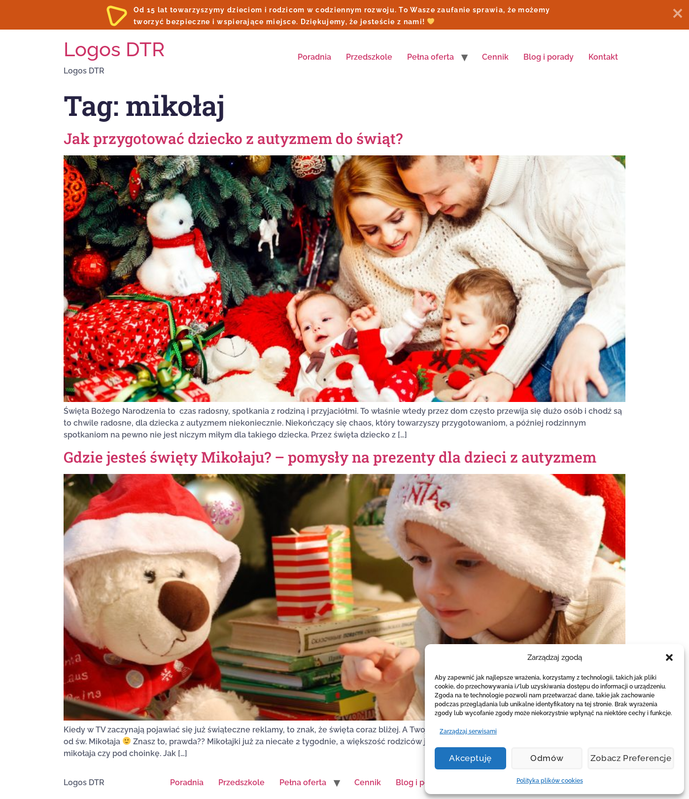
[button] (669, 657)
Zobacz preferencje (633, 758)
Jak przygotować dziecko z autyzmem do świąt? (233, 138)
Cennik (495, 57)
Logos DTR (114, 49)
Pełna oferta (430, 57)
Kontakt (603, 57)
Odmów (550, 758)
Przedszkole (369, 57)
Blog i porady (548, 57)
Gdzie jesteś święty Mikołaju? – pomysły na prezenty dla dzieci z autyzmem (330, 457)
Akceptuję (471, 758)
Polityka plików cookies (550, 780)
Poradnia (314, 57)
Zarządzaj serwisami (468, 731)
